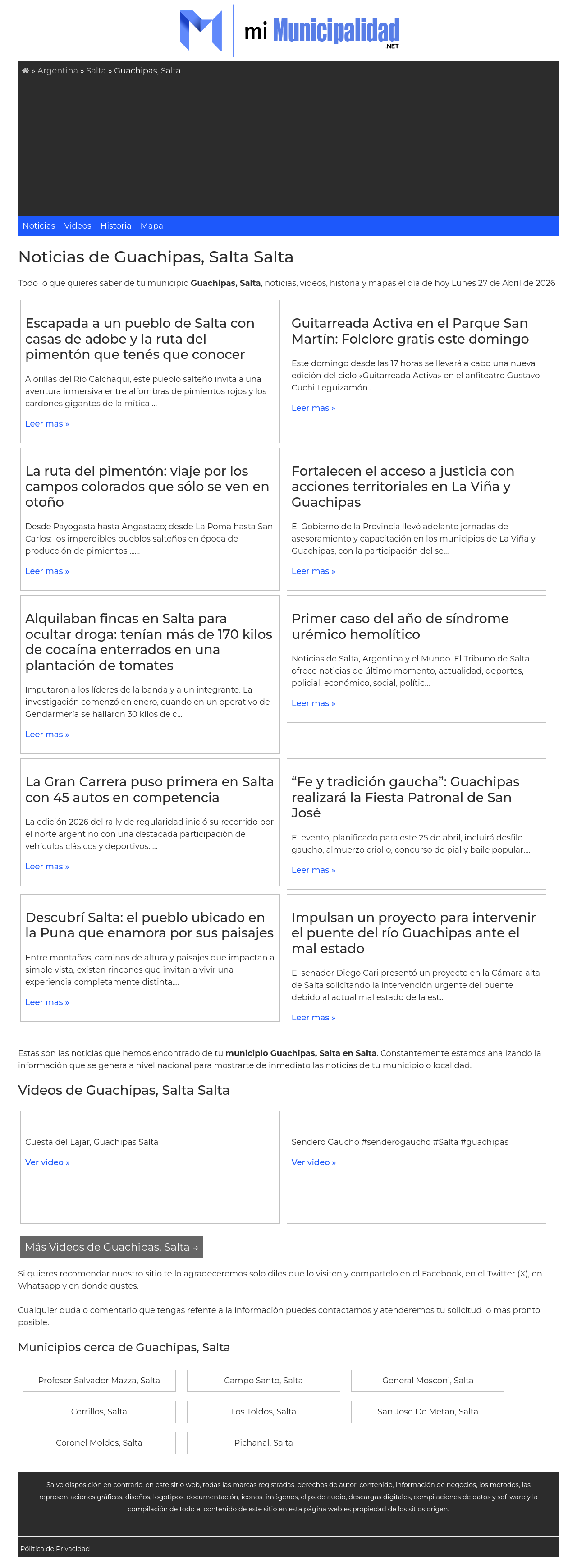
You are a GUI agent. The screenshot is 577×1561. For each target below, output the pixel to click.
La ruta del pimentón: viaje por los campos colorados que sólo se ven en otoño (147, 486)
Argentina (57, 71)
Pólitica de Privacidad (55, 1549)
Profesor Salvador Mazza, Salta (99, 1381)
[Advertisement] (290, 145)
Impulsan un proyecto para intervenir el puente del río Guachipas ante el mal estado (414, 932)
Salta (96, 71)
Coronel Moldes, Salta (99, 1443)
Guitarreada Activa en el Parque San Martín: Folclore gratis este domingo (410, 331)
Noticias (39, 226)
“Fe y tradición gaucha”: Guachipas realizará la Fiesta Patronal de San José (406, 797)
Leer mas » (47, 424)
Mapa (152, 226)
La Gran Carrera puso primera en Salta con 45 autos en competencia (149, 789)
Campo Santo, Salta (263, 1381)
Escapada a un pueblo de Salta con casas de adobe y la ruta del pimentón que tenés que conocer (140, 338)
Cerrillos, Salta (99, 1412)
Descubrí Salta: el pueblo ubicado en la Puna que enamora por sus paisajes (149, 925)
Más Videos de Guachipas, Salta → (112, 1246)
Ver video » (47, 1162)
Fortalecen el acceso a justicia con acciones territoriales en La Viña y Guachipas (403, 486)
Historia (116, 226)
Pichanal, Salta (263, 1443)
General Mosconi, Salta (428, 1381)
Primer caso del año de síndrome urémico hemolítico (400, 626)
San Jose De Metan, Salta (427, 1412)
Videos (77, 226)
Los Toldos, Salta (263, 1412)
